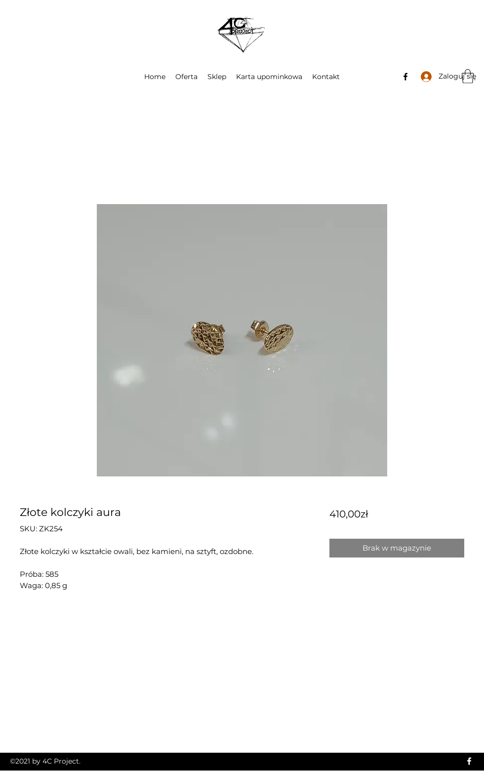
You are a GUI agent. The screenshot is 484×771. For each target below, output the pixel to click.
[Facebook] (405, 77)
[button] (468, 76)
